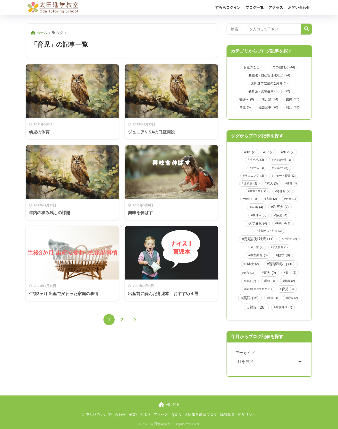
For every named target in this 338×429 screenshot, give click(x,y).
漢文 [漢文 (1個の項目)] (270, 280)
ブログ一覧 (254, 7)
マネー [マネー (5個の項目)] (281, 168)
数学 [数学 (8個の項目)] (284, 255)
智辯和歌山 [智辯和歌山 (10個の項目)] (282, 264)
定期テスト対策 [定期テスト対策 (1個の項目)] (270, 230)
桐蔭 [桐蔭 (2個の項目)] (250, 281)
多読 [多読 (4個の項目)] (281, 215)
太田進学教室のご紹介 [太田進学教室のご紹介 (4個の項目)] (269, 83)
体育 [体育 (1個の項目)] (292, 183)
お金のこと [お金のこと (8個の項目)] (254, 67)
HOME (169, 405)
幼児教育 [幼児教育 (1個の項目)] (280, 247)
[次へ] (134, 319)
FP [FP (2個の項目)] (269, 152)
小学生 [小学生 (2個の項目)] (290, 239)
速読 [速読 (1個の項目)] (273, 297)
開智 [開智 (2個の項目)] (292, 298)
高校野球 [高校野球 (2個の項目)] (284, 307)
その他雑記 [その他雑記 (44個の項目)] (283, 67)
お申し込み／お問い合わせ (104, 415)
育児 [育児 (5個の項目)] (245, 107)
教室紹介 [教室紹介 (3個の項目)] (259, 255)
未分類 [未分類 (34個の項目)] (270, 99)
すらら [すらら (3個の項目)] (257, 159)
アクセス (276, 7)
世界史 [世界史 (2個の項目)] (250, 183)
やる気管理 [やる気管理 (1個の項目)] (282, 159)
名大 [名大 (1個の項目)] (291, 198)
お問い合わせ (299, 7)
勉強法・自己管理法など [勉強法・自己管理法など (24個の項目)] (269, 75)
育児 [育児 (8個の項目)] (288, 289)
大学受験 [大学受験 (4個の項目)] (258, 223)
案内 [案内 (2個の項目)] (291, 272)
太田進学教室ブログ (201, 415)
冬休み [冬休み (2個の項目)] (283, 191)
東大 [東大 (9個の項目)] (269, 273)
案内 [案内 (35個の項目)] (292, 99)
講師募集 (227, 415)
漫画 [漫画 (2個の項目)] (289, 281)
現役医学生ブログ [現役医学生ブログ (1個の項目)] (259, 289)
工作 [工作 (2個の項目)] (258, 247)
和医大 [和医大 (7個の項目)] (281, 207)
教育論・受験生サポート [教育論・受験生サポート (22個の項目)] (269, 91)
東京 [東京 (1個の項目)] (249, 272)
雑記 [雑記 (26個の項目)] (258, 307)
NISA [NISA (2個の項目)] (288, 152)
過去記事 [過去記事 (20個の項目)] (268, 107)
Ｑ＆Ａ (176, 415)
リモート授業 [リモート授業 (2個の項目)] (284, 175)
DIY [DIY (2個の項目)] (250, 152)
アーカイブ (245, 352)
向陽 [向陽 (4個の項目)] (257, 207)
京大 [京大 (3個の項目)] (272, 183)
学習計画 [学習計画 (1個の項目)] (283, 223)
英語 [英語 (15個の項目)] (250, 298)
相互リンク (247, 415)
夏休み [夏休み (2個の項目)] (259, 215)
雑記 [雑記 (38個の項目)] (292, 107)
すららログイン (228, 7)
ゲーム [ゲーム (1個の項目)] (257, 167)
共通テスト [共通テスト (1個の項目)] (259, 191)
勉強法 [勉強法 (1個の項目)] (250, 198)
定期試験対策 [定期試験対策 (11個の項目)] (258, 239)
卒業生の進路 (140, 415)
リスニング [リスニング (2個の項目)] (254, 175)
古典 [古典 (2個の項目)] (271, 199)
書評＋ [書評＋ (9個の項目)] (246, 99)
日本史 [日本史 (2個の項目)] (252, 264)
